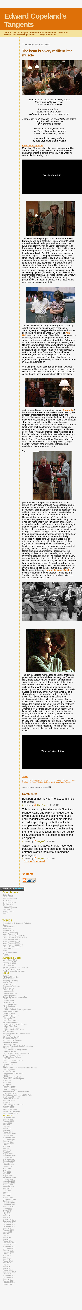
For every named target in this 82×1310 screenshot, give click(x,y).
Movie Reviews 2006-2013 (13, 947)
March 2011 (7, 1232)
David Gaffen (8, 897)
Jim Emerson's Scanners (12, 1040)
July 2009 (6, 1195)
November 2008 (9, 1181)
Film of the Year (9, 1017)
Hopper (53, 780)
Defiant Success (9, 1002)
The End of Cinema (10, 1008)
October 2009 (8, 1201)
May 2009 (6, 1192)
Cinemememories (9, 995)
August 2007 (8, 1154)
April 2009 (7, 1190)
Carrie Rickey (8, 990)
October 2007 (8, 1157)
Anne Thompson (9, 979)
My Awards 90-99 (9, 964)
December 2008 (9, 1183)
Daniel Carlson (8, 1001)
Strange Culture (9, 1100)
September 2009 (9, 1199)
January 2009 (8, 1185)
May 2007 (6, 1148)
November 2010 (9, 1225)
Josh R (5, 913)
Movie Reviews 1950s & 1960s (15, 938)
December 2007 (9, 1161)
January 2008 (8, 1163)
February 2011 (8, 1230)
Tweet (25, 776)
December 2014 (9, 1283)
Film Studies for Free (11, 1021)
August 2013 (8, 1270)
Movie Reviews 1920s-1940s (14, 936)
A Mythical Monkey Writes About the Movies (20, 1068)
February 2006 (8, 1121)
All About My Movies (11, 977)
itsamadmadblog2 (10, 1039)
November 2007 (9, 1159)
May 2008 (6, 1170)
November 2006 (9, 1137)
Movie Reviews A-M (10, 932)
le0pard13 (6, 900)
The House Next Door (11, 1028)
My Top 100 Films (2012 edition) (15, 967)
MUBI (5, 1066)
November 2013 (9, 1275)
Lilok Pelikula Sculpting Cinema (15, 1050)
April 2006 (7, 1125)
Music (5, 950)
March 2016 (7, 1284)
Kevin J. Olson (8, 911)
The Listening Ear (9, 1051)
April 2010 (7, 1212)
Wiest (62, 782)
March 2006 (7, 1123)
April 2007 (7, 1146)
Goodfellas (68, 410)
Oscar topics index (10, 952)
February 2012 (8, 1252)
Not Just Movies (9, 1071)
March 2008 (7, 1166)
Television (6, 954)
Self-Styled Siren (9, 1093)
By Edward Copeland (32, 145)
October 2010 (8, 1223)
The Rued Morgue (10, 1090)
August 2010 (8, 1219)
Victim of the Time (10, 1110)
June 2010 (7, 1215)
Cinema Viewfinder (10, 993)
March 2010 (7, 1210)
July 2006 (6, 1130)
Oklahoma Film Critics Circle (14, 1073)
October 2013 (8, 1274)
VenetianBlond (8, 1108)
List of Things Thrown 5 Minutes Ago (17, 1053)
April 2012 (7, 1255)
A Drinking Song (9, 1006)
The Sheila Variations (11, 1099)
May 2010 (6, 1214)
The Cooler (7, 999)
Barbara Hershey (38, 780)
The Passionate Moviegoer (13, 1079)
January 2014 (8, 1279)
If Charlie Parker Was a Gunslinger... (17, 1033)
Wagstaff (41, 841)
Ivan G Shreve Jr (9, 902)
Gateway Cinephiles (10, 1022)
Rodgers (47, 782)
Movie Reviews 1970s (11, 939)
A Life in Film (8, 1048)
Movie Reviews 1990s (11, 943)
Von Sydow (55, 782)
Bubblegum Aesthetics (11, 986)
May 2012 (6, 1257)
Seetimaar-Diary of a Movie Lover (16, 1091)
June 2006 (7, 1128)
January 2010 (8, 1206)
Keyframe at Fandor (10, 1042)
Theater (6, 956)
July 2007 (6, 1152)
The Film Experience (11, 1015)
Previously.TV (8, 1084)
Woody (68, 782)
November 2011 (9, 1246)
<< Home (27, 873)
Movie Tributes (37, 782)
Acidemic (6, 975)
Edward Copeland (10, 908)
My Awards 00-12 (9, 965)
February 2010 (8, 1208)
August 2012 (8, 1261)
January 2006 (8, 1119)
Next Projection (9, 1070)
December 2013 (9, 1277)
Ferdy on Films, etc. (10, 1011)
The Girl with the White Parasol (15, 1024)
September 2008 (9, 1177)
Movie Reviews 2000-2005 (13, 945)
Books (5, 925)
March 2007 (7, 1145)
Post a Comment (34, 861)
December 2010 (9, 1226)
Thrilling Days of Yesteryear (13, 1104)
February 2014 (8, 1281)
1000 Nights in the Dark (12, 1077)
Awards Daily (8, 982)
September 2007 (9, 1156)
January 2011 (8, 1228)
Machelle (6, 909)
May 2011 (6, 1235)
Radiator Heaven (9, 1086)
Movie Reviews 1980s (11, 941)
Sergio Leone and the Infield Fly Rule (17, 1095)
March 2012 (7, 1254)
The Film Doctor (9, 1013)
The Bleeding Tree (10, 984)
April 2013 (7, 1263)
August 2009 (8, 1197)
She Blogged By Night (11, 1097)
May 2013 (6, 1265)
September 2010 (9, 1221)
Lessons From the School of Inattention (18, 1046)
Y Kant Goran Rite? (10, 1113)
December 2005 (9, 1117)
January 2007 (8, 1141)
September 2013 (9, 1272)
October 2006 (8, 1136)
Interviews (7, 928)
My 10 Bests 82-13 (10, 960)
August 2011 (8, 1241)
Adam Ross (7, 906)
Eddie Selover (8, 895)
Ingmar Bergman (63, 780)
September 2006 (9, 1134)
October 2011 (8, 1245)
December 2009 (9, 1205)
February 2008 (8, 1165)
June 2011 (7, 1237)
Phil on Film (7, 1080)
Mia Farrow (26, 782)
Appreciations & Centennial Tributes (17, 923)
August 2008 (8, 1176)
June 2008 (7, 1172)
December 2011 (9, 1248)
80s (29, 780)
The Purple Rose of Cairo (58, 570)
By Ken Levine (8, 988)
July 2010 (6, 1217)
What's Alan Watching (11, 1111)
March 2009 (7, 1188)
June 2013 (7, 1266)
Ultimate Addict (8, 1106)
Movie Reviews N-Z (10, 934)
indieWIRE (7, 1035)
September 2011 (9, 1243)
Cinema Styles (8, 991)
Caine (47, 780)
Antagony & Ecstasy (10, 981)
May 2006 (6, 1126)
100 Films (6, 1075)
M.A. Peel (6, 1059)
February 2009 (8, 1186)
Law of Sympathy (9, 1044)
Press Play (7, 1082)
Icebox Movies (8, 1031)
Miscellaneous (8, 930)
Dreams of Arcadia (10, 1004)
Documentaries (8, 927)
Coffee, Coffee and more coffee (15, 997)
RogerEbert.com (9, 1088)
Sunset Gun (7, 1102)
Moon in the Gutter (10, 1062)
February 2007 (8, 1143)
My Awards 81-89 (9, 962)
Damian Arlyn (8, 904)
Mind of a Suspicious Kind (13, 1060)
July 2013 (6, 1268)
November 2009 (9, 1203)
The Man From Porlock (12, 1057)
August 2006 (8, 1132)
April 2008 (7, 1168)
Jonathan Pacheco (10, 899)
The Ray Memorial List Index (14, 971)
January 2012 (8, 1250)
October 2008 (8, 1179)
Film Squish (7, 1019)
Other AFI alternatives (11, 969)
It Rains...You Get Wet (11, 1037)
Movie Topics (8, 948)
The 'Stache (42, 805)
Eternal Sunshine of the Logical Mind (17, 1010)
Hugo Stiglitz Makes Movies (13, 1030)
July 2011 (6, 1239)
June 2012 (7, 1259)
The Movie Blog (9, 1064)
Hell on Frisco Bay (10, 1026)
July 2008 (6, 1174)
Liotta (73, 780)
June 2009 (7, 1194)
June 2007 (7, 1150)
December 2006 (9, 1139)
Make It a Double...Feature (13, 1055)
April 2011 (7, 1234)
